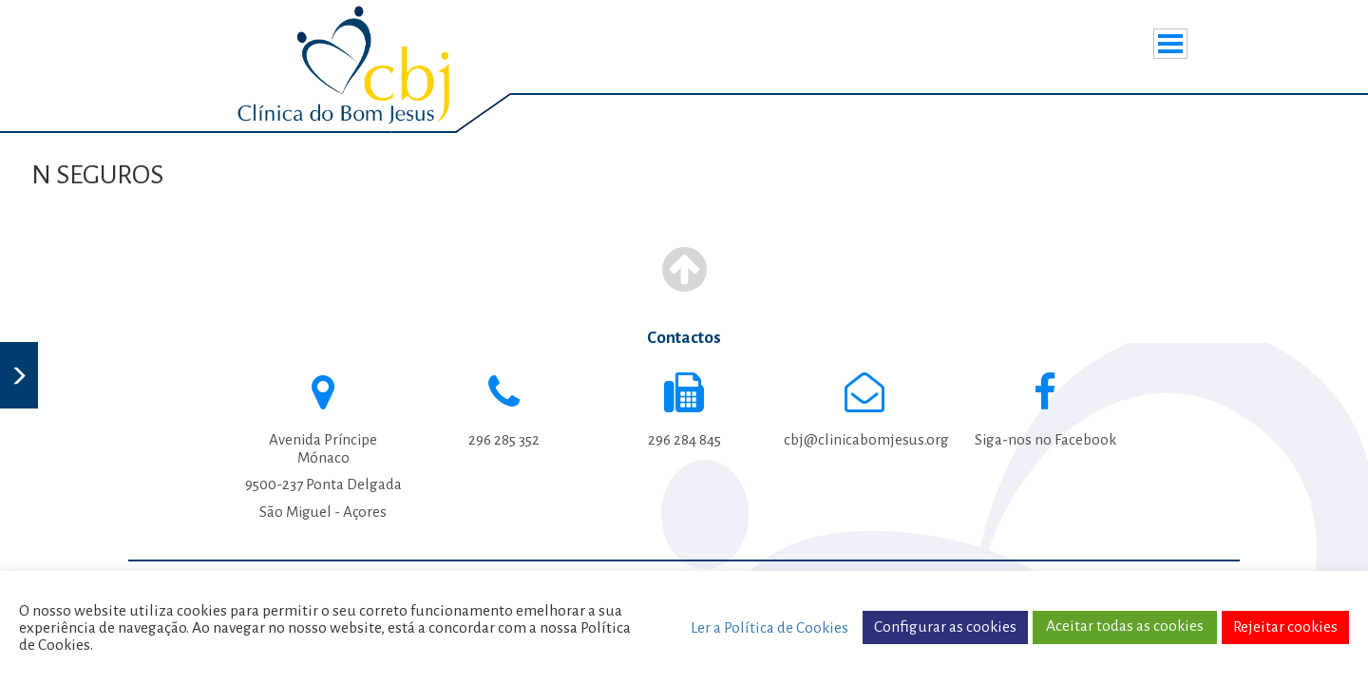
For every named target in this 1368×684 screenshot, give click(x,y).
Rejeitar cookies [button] (1285, 627)
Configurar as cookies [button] (945, 627)
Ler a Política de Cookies (769, 627)
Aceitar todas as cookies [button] (1125, 626)
